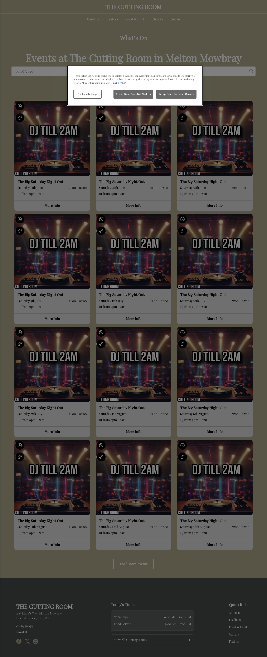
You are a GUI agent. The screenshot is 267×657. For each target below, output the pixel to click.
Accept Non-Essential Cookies (176, 94)
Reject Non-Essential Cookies (133, 94)
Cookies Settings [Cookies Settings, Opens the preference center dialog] (87, 94)
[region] (135, 86)
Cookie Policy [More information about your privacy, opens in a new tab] (118, 82)
